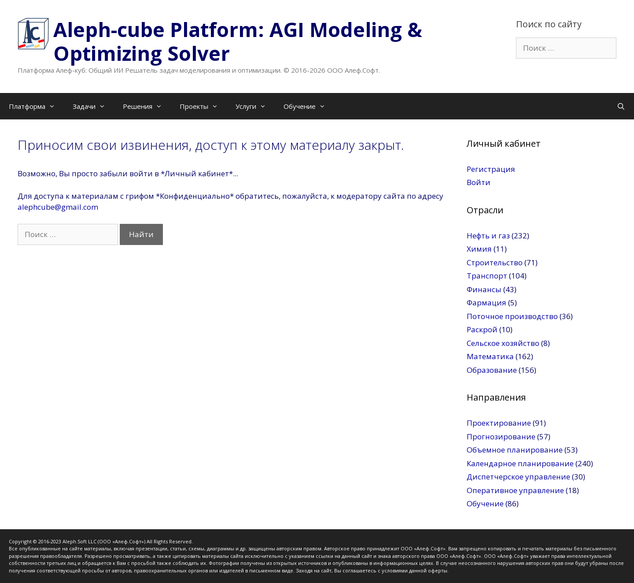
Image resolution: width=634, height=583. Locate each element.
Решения (147, 106)
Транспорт (487, 276)
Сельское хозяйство (503, 343)
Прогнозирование (501, 436)
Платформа (36, 106)
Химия (479, 249)
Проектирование (499, 423)
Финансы (484, 289)
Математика (490, 356)
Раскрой (482, 329)
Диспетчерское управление (518, 477)
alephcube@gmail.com (58, 207)
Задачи (93, 106)
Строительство (495, 262)
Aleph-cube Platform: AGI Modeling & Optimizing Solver (237, 41)
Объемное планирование (515, 450)
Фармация (486, 302)
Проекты (203, 106)
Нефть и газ (488, 235)
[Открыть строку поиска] (621, 106)
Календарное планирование (520, 463)
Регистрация (491, 169)
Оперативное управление (515, 490)
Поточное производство (512, 316)
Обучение (309, 106)
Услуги (255, 106)
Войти (478, 182)
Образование (492, 370)
